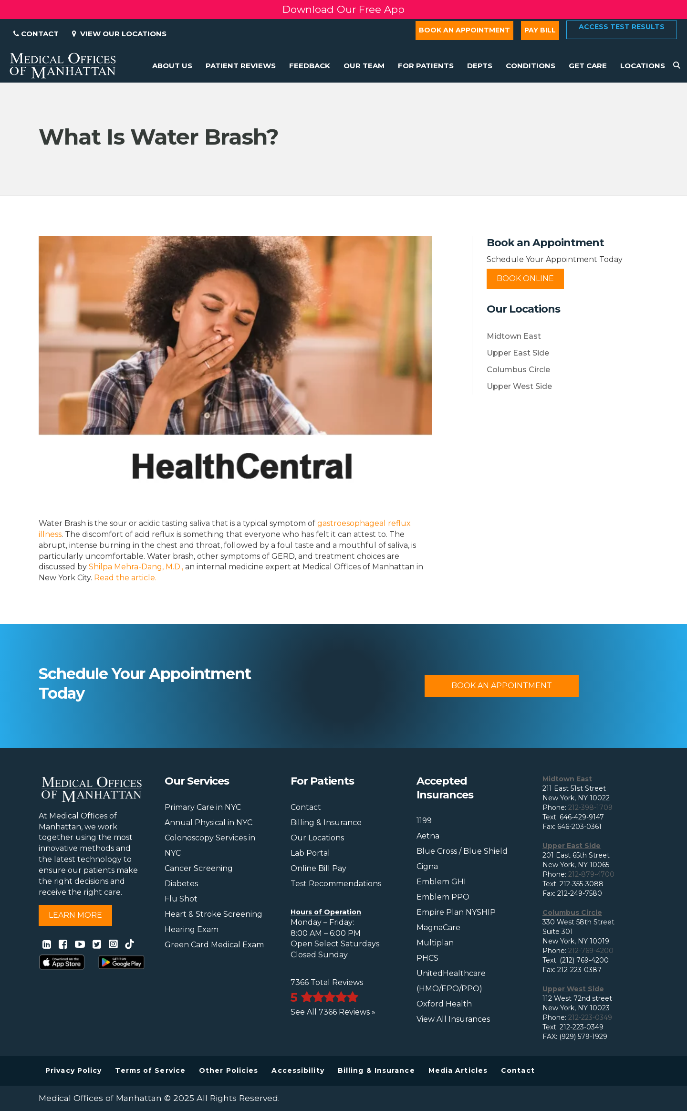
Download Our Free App (343, 9)
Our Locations (317, 837)
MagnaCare (438, 927)
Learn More (75, 915)
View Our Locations (119, 33)
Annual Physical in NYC (208, 822)
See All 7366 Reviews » (333, 1012)
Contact (36, 33)
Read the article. (125, 577)
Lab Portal (310, 853)
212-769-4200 (591, 950)
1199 (424, 820)
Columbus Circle (518, 369)
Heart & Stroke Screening (213, 914)
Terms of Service (150, 1070)
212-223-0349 (590, 1017)
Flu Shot (181, 898)
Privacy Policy (73, 1070)
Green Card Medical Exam (214, 944)
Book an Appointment (464, 30)
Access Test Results (622, 26)
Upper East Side (518, 352)
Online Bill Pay (318, 868)
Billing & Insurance (326, 822)
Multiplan (435, 942)
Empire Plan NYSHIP (456, 912)
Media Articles (458, 1070)
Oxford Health (444, 1003)
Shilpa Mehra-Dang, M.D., (136, 566)
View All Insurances (453, 1019)
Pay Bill (540, 30)
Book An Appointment (501, 685)
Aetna (427, 835)
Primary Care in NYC (203, 807)
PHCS (427, 958)
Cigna (427, 866)
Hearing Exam (192, 929)
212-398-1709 (590, 807)
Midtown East (514, 336)
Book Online (525, 278)
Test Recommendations (336, 883)
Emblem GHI (441, 881)
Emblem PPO (442, 896)
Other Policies (228, 1070)
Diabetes (181, 883)
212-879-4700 (591, 874)
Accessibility (297, 1070)
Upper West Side (519, 386)
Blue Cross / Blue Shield (462, 851)
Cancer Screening (199, 868)
